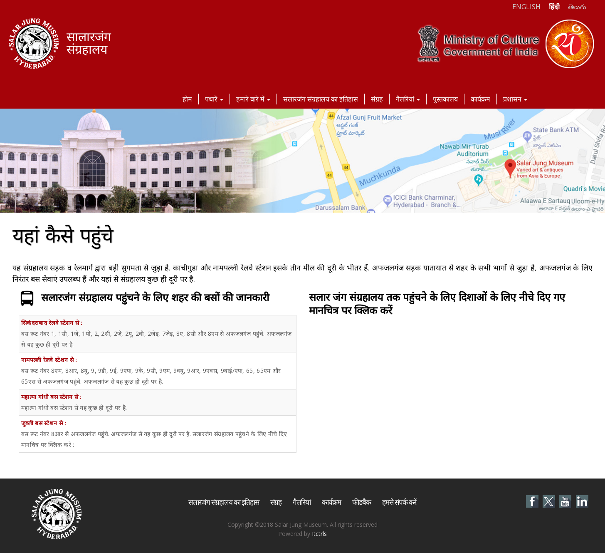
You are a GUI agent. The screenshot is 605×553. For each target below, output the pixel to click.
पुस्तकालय (445, 99)
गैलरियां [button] (408, 99)
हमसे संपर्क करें (399, 502)
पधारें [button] (214, 99)
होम (187, 99)
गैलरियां (302, 502)
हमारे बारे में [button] (253, 99)
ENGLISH (526, 6)
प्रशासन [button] (515, 99)
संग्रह (377, 99)
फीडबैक (361, 502)
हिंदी (554, 6)
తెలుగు (577, 6)
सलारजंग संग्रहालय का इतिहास (320, 99)
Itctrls (319, 534)
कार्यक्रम (480, 99)
